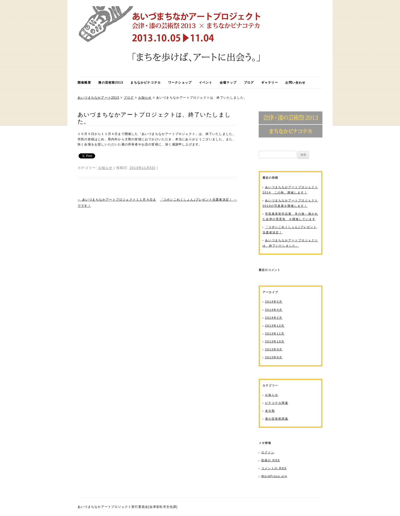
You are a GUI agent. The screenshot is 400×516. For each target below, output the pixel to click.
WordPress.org (274, 476)
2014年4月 (273, 309)
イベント (205, 82)
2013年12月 (274, 325)
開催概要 (84, 82)
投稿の (270, 460)
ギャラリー (269, 82)
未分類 (270, 410)
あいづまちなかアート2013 (98, 97)
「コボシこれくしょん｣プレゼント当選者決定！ (198, 199)
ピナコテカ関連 (276, 402)
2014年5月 (273, 301)
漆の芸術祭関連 (276, 418)
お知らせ (145, 97)
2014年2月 (273, 317)
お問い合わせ (295, 82)
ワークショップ (180, 82)
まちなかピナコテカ (145, 82)
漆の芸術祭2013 (110, 82)
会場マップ (228, 82)
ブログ (249, 82)
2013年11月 (274, 333)
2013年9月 (273, 349)
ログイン (267, 452)
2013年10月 (274, 341)
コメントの (274, 468)
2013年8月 (273, 357)
